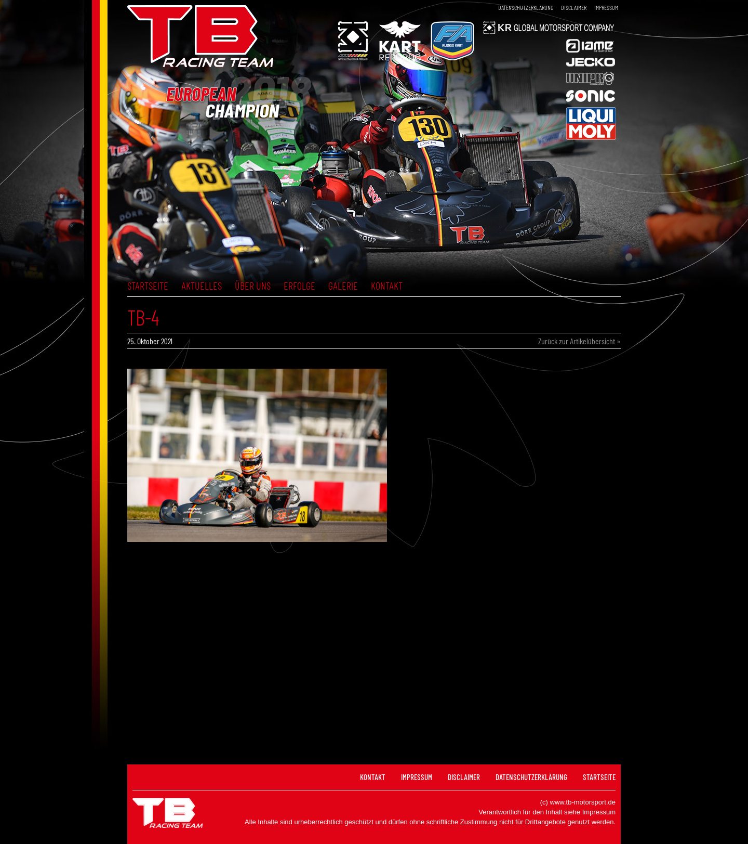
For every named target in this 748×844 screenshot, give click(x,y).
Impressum (606, 7)
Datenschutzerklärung (525, 7)
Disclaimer (573, 7)
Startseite (147, 285)
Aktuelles (201, 285)
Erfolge (299, 285)
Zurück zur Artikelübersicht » (579, 341)
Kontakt (387, 285)
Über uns (253, 285)
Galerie (343, 285)
